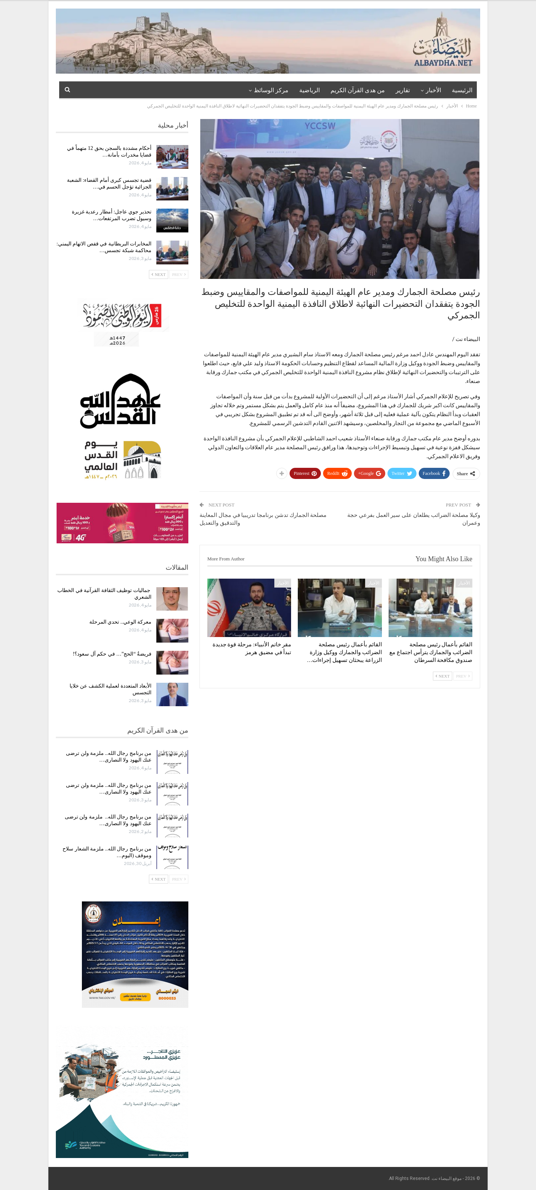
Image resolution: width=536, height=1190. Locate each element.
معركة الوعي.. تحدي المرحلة (120, 622)
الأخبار (433, 90)
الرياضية (309, 90)
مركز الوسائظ (271, 90)
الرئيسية (462, 90)
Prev (463, 676)
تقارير (403, 90)
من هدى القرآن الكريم (358, 90)
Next (443, 676)
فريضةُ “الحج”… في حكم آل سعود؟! (112, 654)
